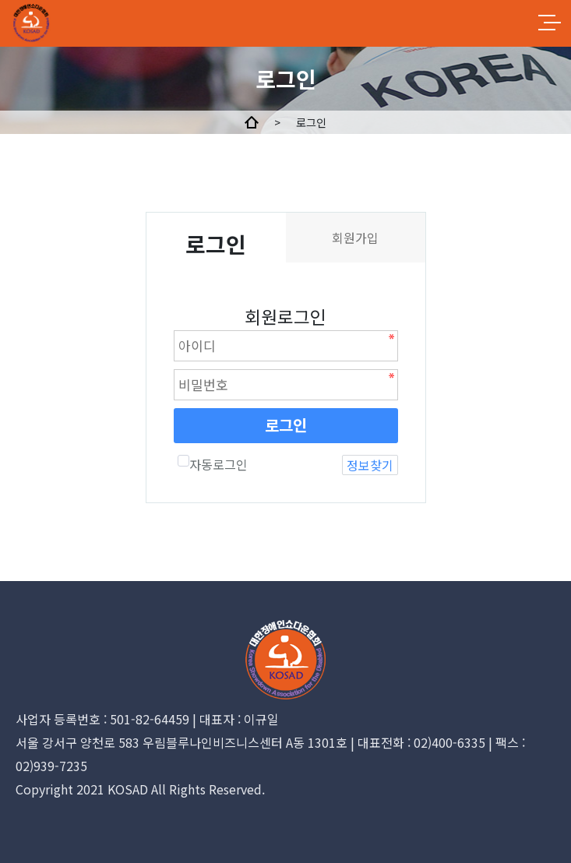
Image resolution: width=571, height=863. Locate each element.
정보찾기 (370, 465)
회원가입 (355, 237)
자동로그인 (213, 464)
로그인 (286, 425)
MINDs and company (68, 23)
